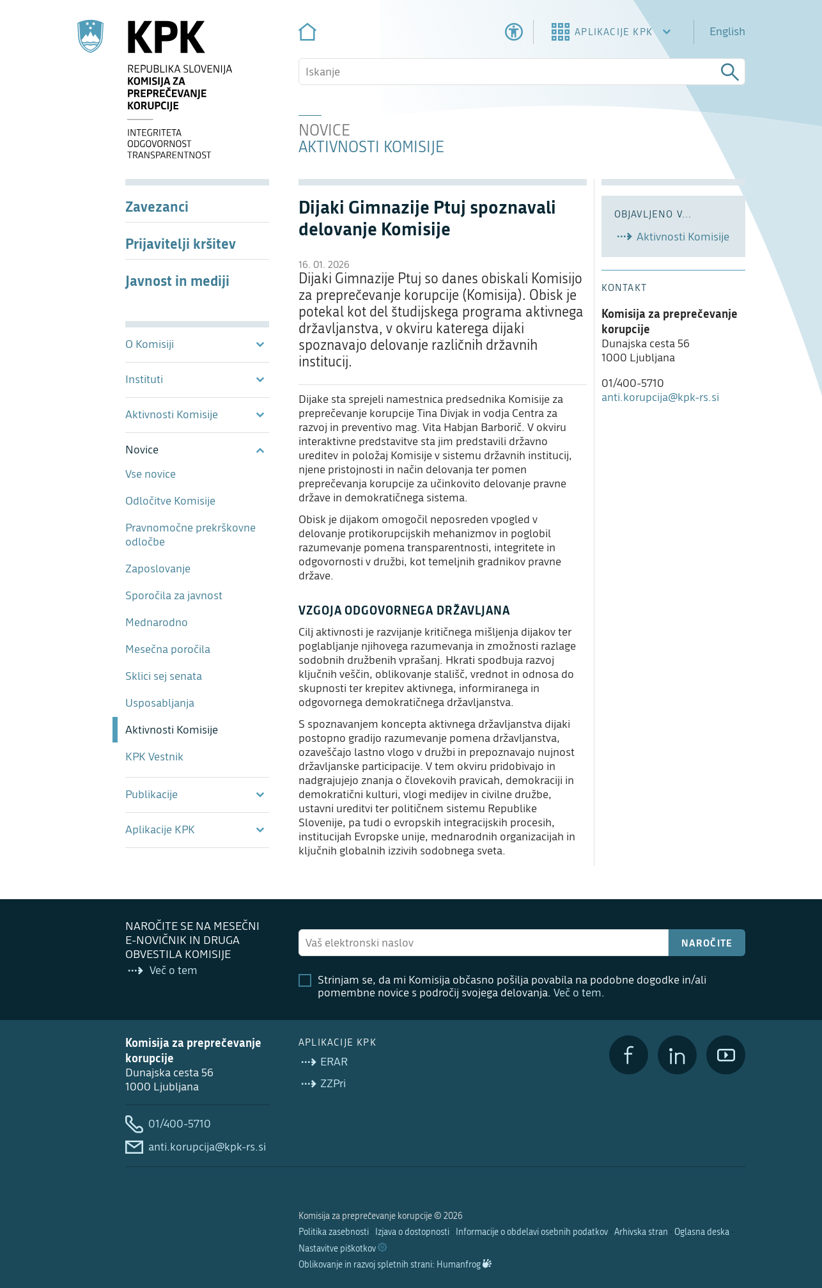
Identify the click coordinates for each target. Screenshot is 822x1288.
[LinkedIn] (677, 1054)
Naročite (707, 943)
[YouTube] (725, 1054)
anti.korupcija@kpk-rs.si (660, 397)
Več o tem (577, 993)
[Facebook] (628, 1054)
